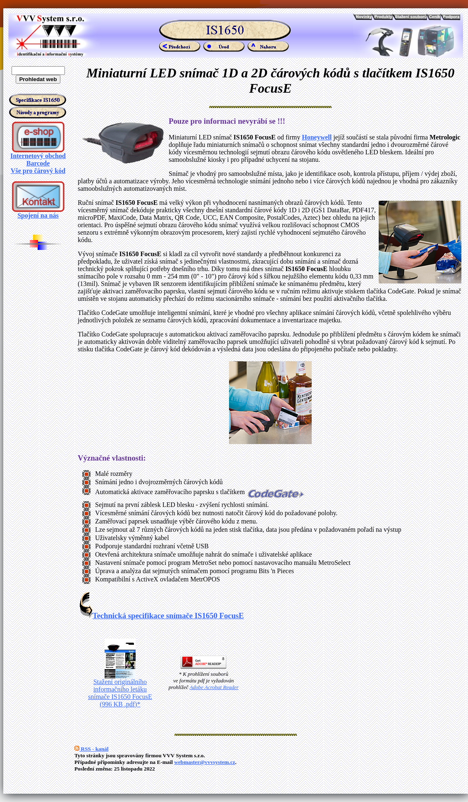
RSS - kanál (91, 749)
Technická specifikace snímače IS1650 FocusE (162, 615)
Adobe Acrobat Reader (214, 687)
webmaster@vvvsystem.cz (204, 762)
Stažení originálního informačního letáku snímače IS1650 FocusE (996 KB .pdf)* (120, 690)
